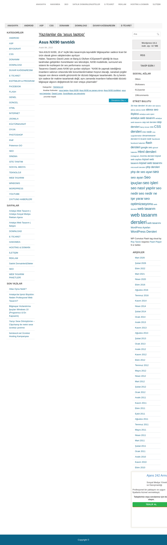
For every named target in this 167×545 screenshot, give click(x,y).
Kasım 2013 (140, 327)
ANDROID (28, 25)
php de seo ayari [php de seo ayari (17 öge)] (141, 172)
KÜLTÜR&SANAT (17, 124)
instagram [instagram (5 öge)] (135, 156)
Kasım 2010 (140, 462)
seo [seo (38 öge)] (156, 172)
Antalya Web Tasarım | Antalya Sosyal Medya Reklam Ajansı (20, 214)
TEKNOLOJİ (15, 172)
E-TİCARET (109, 4)
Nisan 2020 (140, 279)
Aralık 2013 (140, 322)
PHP (11, 140)
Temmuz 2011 (142, 424)
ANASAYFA (41, 4)
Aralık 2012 (140, 349)
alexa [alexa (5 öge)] (133, 110)
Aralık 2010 (140, 456)
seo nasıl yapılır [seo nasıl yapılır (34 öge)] (143, 188)
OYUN (12, 129)
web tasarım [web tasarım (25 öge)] (146, 208)
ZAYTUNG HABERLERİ (20, 199)
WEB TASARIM (16, 178)
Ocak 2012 (140, 392)
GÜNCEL (13, 102)
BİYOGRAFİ (15, 48)
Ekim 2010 (140, 467)
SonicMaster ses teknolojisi (74, 93)
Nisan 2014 (140, 306)
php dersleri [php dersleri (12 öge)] (153, 167)
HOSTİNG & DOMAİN (140, 4)
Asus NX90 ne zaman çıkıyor (91, 90)
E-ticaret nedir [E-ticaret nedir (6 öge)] (145, 139)
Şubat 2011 (140, 446)
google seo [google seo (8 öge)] (146, 147)
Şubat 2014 (140, 311)
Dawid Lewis (57, 93)
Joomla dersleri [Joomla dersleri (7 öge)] (147, 156)
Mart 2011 (140, 440)
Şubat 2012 (140, 387)
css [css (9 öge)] (152, 127)
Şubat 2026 (140, 263)
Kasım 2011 (140, 403)
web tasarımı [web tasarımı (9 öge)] (154, 223)
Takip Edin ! (147, 65)
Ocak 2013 (140, 343)
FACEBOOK (15, 86)
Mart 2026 (140, 257)
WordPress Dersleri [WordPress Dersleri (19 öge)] (144, 231)
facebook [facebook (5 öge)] (156, 139)
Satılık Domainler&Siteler (86, 4)
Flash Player (156, 242)
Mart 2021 (140, 274)
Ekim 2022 (140, 268)
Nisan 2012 (140, 376)
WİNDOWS (14, 183)
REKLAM (122, 4)
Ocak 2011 (140, 451)
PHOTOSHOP (16, 135)
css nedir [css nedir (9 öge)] (147, 132)
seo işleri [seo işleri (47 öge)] (150, 183)
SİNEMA (13, 156)
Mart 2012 (140, 381)
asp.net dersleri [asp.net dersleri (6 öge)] (149, 122)
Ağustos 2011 (141, 419)
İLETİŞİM (157, 4)
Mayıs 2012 (140, 370)
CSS (52, 25)
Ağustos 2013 (141, 333)
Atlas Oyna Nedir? (18, 289)
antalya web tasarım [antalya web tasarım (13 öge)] (143, 117)
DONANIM (64, 25)
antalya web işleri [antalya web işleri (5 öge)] (146, 114)
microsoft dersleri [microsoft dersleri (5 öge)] (138, 167)
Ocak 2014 (140, 317)
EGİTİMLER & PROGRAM (21, 81)
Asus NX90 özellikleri (112, 90)
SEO (66, 4)
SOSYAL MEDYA (17, 167)
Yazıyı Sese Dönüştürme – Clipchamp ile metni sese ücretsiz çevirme (22, 324)
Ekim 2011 (140, 408)
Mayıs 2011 (140, 430)
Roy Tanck (136, 242)
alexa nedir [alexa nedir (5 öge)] (140, 110)
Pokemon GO (15, 145)
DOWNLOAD (81, 25)
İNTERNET (14, 113)
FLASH (12, 92)
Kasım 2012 (140, 354)
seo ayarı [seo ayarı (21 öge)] (137, 177)
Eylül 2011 (140, 413)
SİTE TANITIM (16, 161)
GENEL (12, 97)
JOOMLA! (14, 118)
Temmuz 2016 (142, 295)
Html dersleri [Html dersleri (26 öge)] (147, 152)
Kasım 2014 (140, 300)
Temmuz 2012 (142, 365)
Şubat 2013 (140, 338)
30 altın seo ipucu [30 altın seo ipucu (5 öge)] (153, 106)
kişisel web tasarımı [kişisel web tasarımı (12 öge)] (150, 163)
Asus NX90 (74, 90)
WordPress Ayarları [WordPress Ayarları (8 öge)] (140, 227)
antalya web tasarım (26, 12)
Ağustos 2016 (141, 290)
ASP (41, 25)
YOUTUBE (14, 194)
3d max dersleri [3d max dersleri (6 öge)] (138, 106)
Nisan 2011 (140, 435)
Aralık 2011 (140, 397)
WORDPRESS (16, 188)
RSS (142, 55)
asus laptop (63, 90)
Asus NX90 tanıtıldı (57, 42)
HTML (12, 108)
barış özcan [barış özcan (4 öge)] (144, 127)
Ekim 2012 (140, 360)
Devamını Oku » (118, 100)
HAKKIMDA (55, 4)
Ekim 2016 (140, 284)
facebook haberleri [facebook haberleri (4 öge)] (138, 143)
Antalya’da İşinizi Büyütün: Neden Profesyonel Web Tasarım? (21, 297)
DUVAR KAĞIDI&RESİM (104, 25)
